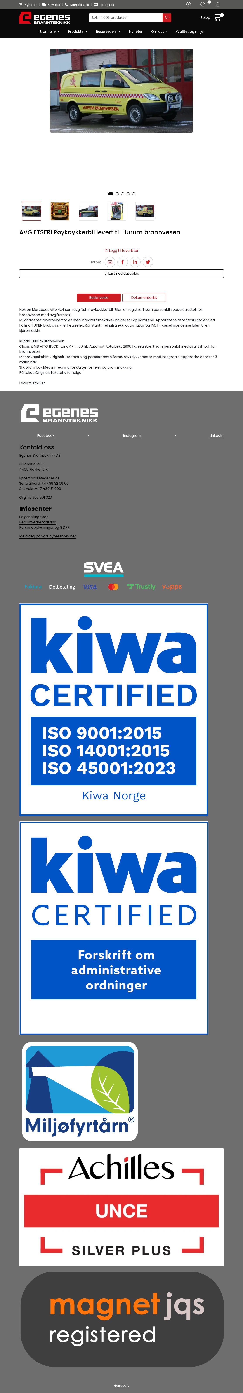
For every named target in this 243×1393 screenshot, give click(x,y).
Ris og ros (104, 5)
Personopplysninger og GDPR (44, 526)
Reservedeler (107, 31)
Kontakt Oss (77, 5)
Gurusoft (121, 1384)
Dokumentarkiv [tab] (144, 297)
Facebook (45, 435)
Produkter (76, 31)
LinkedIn (217, 435)
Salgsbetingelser (33, 516)
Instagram (132, 435)
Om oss (51, 5)
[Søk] (126, 17)
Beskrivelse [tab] (98, 297)
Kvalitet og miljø (189, 31)
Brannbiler (48, 31)
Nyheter (28, 5)
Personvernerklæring (37, 521)
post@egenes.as (45, 477)
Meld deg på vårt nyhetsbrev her (47, 535)
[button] (110, 193)
